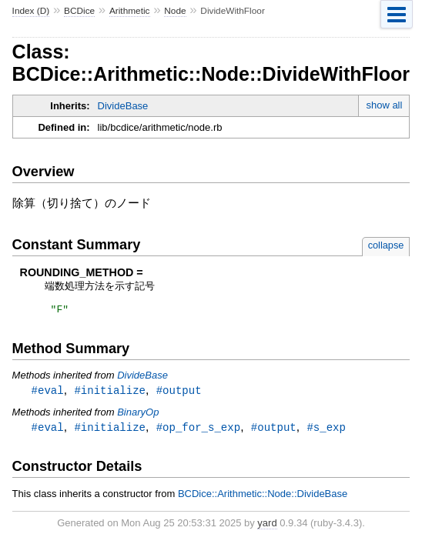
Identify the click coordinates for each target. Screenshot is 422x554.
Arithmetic (129, 10)
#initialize (110, 392)
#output (179, 392)
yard (266, 526)
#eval (48, 392)
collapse (386, 245)
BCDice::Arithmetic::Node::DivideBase (262, 497)
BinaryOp (138, 415)
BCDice (79, 10)
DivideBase (123, 106)
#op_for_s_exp (198, 430)
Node (175, 10)
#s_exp (326, 430)
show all (384, 105)
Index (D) (31, 10)
